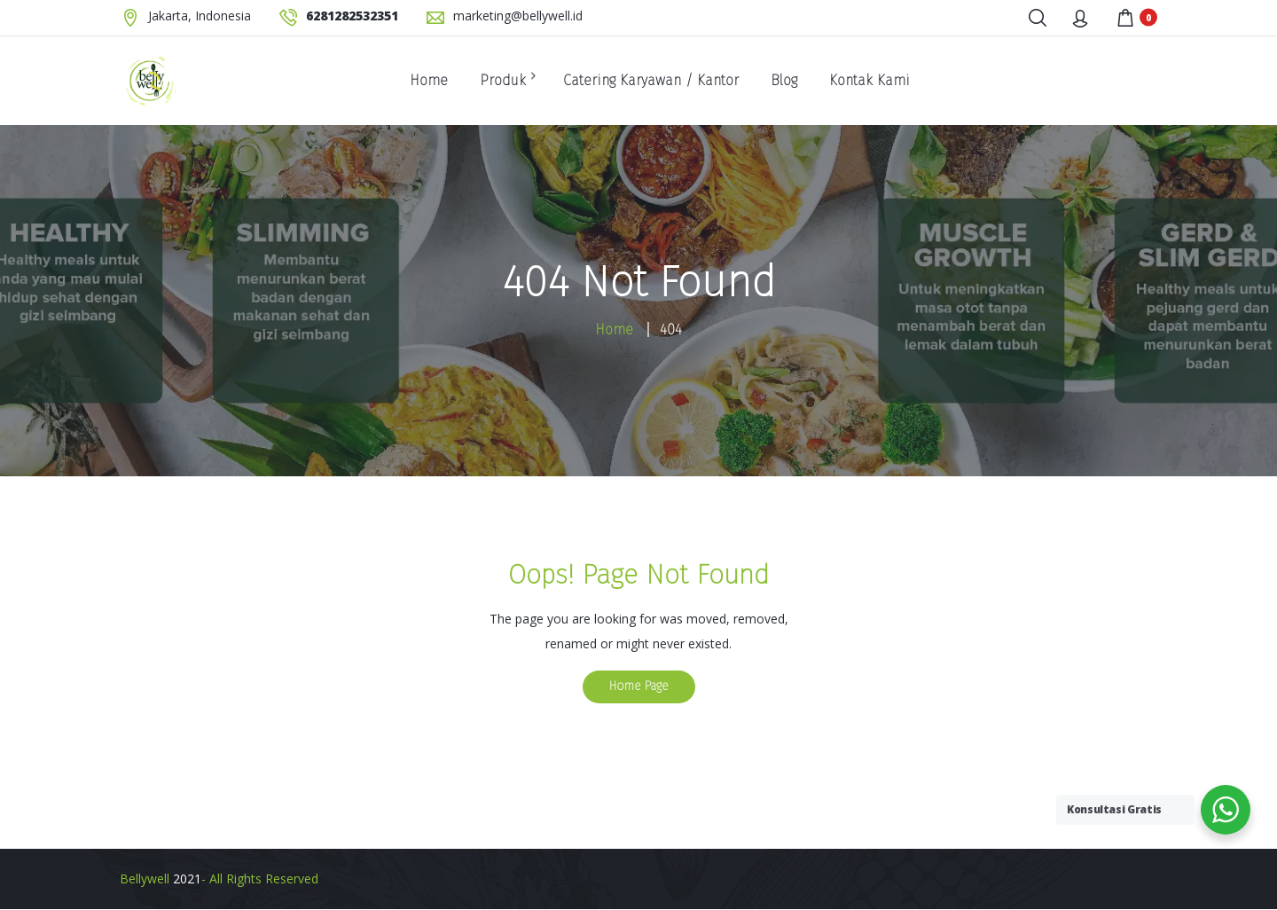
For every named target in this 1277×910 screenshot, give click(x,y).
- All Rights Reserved (259, 878)
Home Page (639, 686)
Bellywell (144, 878)
